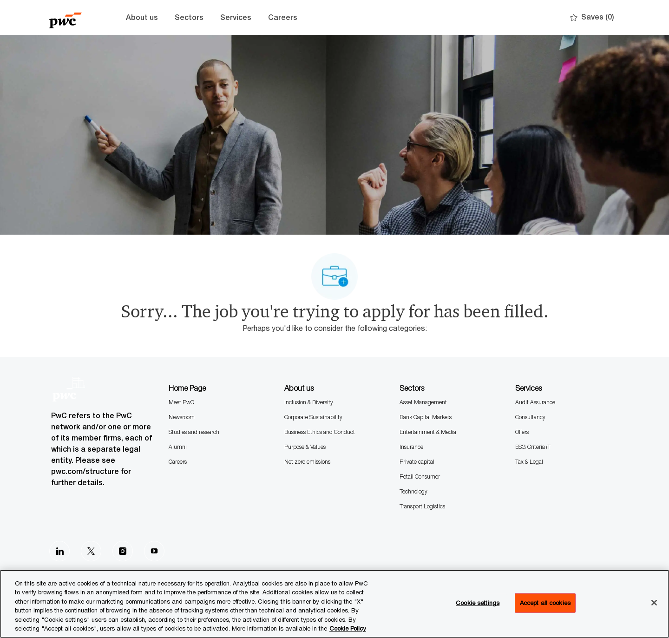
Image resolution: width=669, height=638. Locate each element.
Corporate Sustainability (313, 417)
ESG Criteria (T (533, 446)
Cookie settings (477, 602)
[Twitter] (91, 551)
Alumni (178, 446)
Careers (282, 17)
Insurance (411, 446)
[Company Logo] (72, 17)
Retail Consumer (420, 476)
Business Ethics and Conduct (319, 431)
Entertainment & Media (428, 431)
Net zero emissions (307, 461)
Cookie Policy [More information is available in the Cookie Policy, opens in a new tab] (347, 628)
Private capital (417, 461)
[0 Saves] (592, 17)
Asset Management (423, 402)
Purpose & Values (305, 446)
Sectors (189, 17)
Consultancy (530, 417)
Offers (522, 431)
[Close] (654, 602)
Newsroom (182, 417)
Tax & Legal (529, 461)
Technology (413, 491)
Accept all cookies (545, 602)
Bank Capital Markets (426, 417)
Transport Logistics (422, 506)
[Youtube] (154, 551)
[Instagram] (122, 551)
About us (142, 17)
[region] (334, 604)
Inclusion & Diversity (308, 402)
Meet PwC (181, 402)
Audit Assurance (535, 402)
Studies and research (194, 431)
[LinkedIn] (59, 551)
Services (235, 17)
